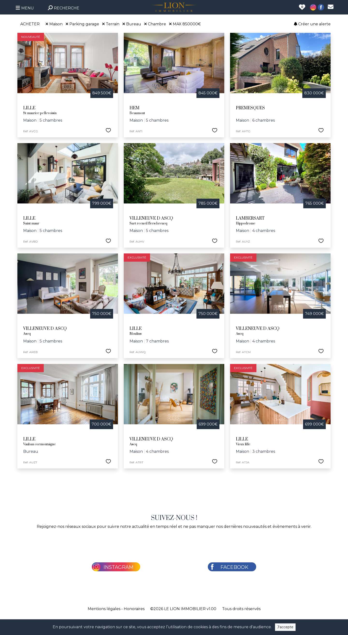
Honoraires (134, 609)
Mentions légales (104, 609)
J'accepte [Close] (285, 627)
